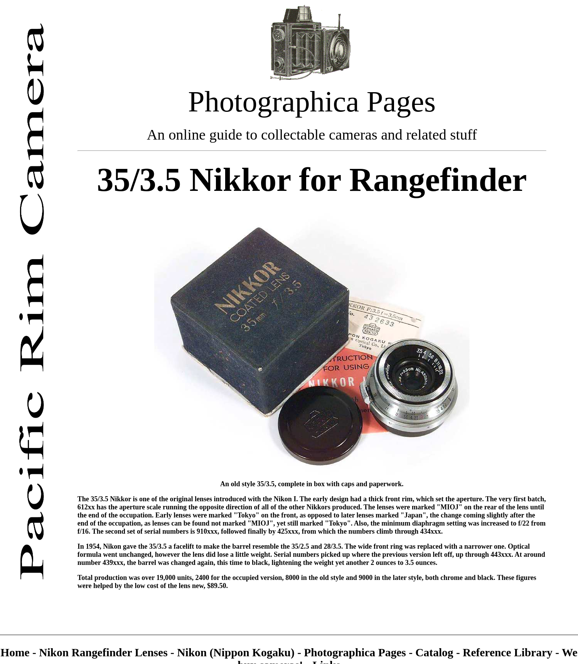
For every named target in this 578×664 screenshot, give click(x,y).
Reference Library (509, 652)
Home (16, 652)
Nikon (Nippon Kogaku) (236, 652)
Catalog (435, 652)
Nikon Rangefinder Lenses (103, 652)
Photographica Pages (356, 652)
